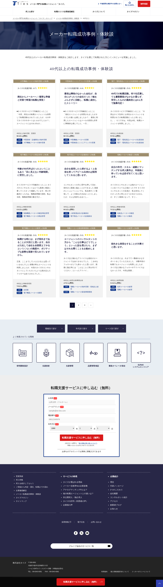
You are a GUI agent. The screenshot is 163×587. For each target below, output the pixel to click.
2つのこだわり (116, 490)
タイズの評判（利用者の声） (75, 501)
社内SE (140, 355)
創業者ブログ (116, 505)
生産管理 (69, 355)
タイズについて (98, 12)
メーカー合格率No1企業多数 (75, 486)
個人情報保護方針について (120, 572)
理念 (112, 482)
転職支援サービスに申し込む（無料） (80, 582)
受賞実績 (19, 476)
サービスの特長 (70, 476)
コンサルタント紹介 (118, 497)
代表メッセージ (117, 486)
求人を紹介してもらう (25, 483)
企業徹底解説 (21, 490)
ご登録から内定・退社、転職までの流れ (32, 487)
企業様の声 (68, 505)
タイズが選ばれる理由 (72, 482)
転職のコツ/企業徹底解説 (64, 12)
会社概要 (114, 493)
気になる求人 (129, 4)
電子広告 (81, 522)
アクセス (114, 501)
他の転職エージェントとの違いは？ (78, 493)
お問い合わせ (96, 522)
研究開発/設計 (22, 355)
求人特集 (19, 480)
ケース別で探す (112, 328)
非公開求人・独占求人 (72, 497)
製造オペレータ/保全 (117, 355)
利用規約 (104, 572)
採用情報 (65, 522)
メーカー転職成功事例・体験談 (67, 18)
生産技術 (46, 355)
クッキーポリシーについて (141, 572)
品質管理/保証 (93, 355)
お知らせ (114, 509)
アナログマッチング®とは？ (75, 490)
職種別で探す (51, 328)
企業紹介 (114, 476)
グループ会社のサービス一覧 (81, 546)
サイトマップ (21, 501)
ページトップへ (159, 583)
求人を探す (29, 12)
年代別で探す (81, 328)
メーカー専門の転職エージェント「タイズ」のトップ (32, 18)
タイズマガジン (133, 12)
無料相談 (144, 4)
